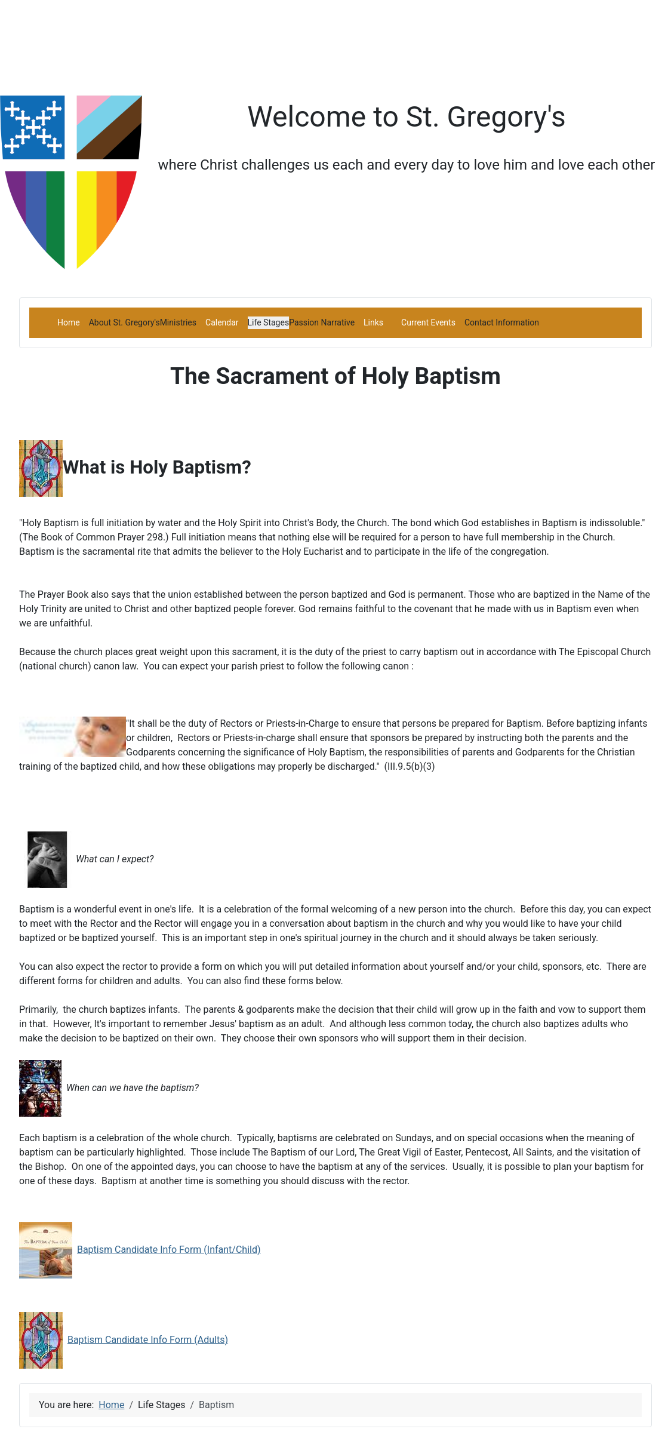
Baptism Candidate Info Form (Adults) (147, 1339)
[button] (124, 322)
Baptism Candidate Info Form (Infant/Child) (169, 1249)
